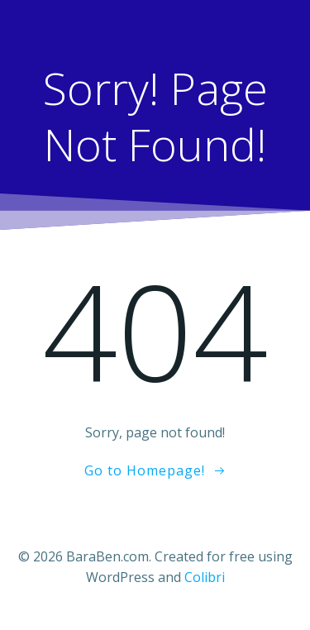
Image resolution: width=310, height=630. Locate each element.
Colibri (204, 577)
